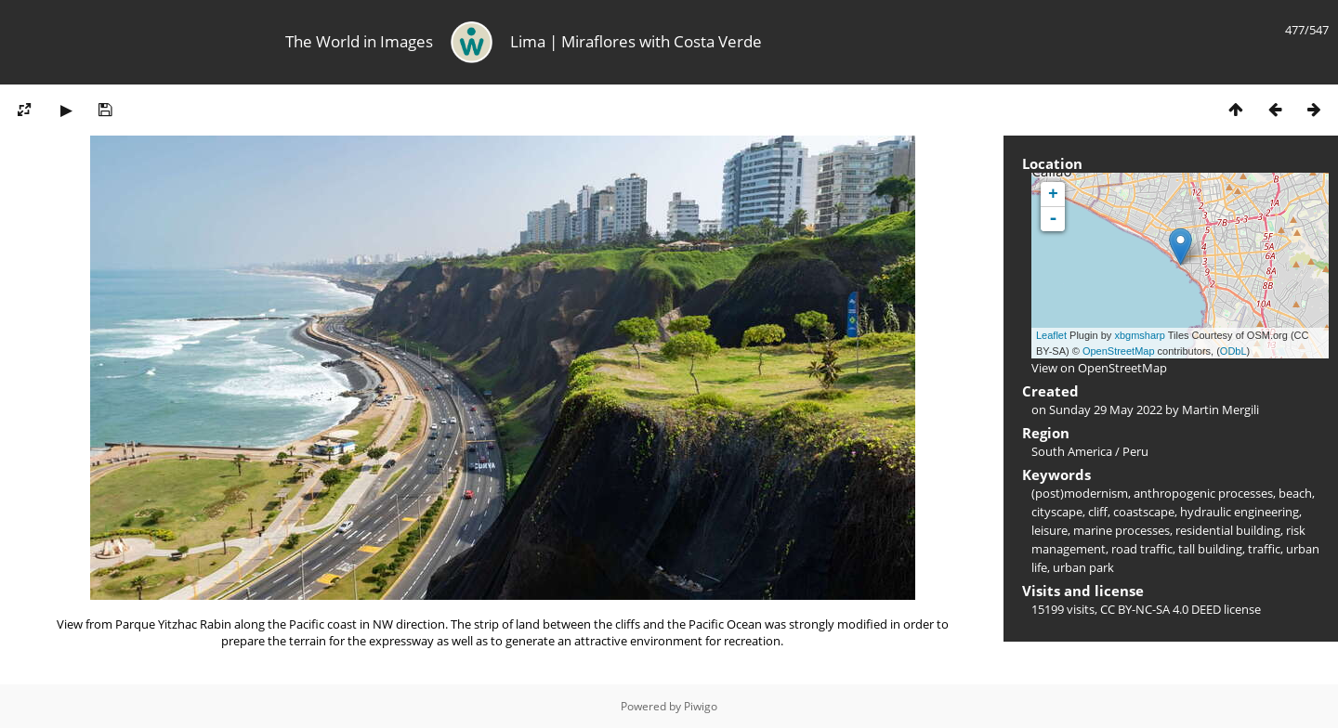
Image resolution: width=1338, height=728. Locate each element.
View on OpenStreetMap (1099, 367)
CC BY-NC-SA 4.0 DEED (1160, 609)
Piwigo (700, 706)
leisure (1049, 530)
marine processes (1121, 530)
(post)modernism (1079, 493)
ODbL (1233, 351)
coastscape (1143, 511)
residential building (1227, 530)
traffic (1264, 548)
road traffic (1142, 548)
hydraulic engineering (1239, 511)
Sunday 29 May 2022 (1105, 409)
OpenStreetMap (1118, 351)
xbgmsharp (1139, 335)
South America (1071, 451)
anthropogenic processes (1203, 493)
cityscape (1056, 511)
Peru (1135, 451)
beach (1295, 493)
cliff (1098, 511)
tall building (1210, 548)
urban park (1083, 567)
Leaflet (1051, 335)
